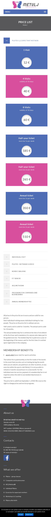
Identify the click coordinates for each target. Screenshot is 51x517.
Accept (21, 514)
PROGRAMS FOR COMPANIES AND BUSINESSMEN (24, 293)
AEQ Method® (11, 484)
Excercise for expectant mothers (16, 492)
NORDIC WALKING (19, 271)
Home (24, 25)
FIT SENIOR (16, 278)
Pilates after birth (11, 500)
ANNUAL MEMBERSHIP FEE (22, 301)
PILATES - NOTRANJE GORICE (23, 264)
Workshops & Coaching (13, 496)
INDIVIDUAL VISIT (19, 257)
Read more (29, 514)
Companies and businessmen (15, 480)
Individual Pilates (11, 488)
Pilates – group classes (13, 476)
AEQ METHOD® (18, 285)
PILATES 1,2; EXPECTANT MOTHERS (25, 40)
